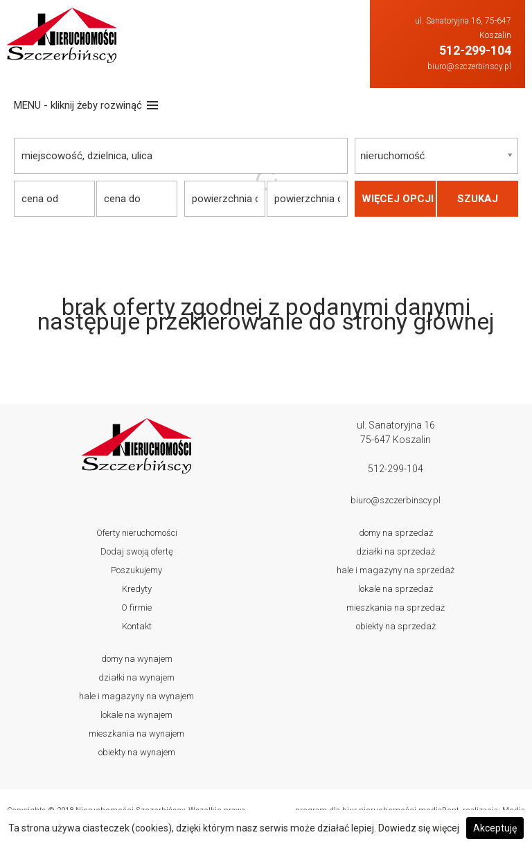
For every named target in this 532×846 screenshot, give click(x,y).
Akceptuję (495, 828)
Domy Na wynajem (136, 659)
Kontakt (137, 626)
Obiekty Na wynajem (136, 752)
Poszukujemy (136, 570)
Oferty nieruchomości (136, 533)
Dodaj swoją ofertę (136, 551)
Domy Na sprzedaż (396, 533)
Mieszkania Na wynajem (136, 733)
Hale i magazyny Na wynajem (136, 696)
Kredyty (137, 589)
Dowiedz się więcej (418, 828)
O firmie (136, 607)
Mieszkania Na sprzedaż (395, 607)
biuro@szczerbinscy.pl (469, 66)
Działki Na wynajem (136, 677)
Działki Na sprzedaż (395, 551)
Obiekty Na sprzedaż (396, 626)
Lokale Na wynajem (136, 715)
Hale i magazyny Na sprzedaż (395, 570)
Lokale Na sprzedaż (395, 589)
